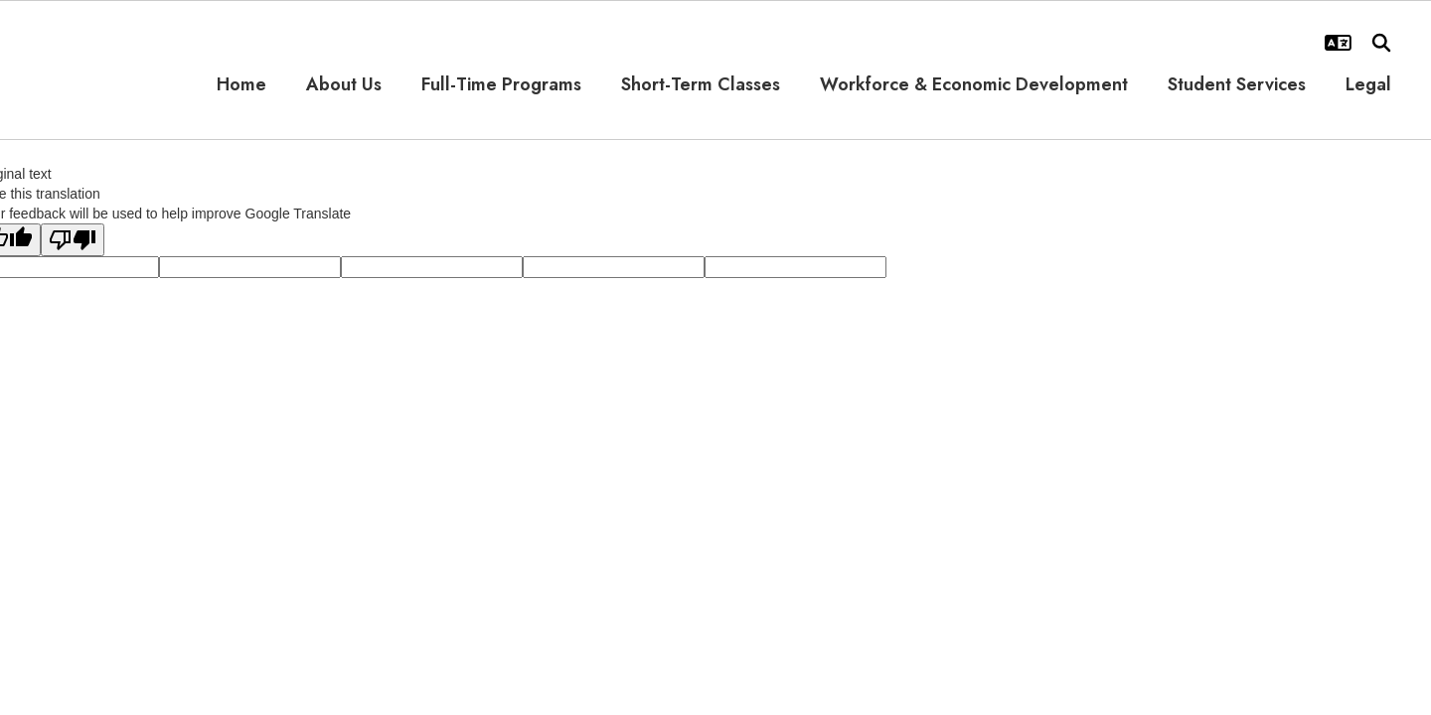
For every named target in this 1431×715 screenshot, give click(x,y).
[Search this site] (1381, 43)
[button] (1338, 43)
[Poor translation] (72, 239)
